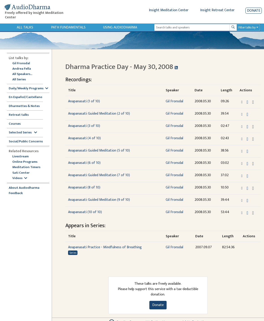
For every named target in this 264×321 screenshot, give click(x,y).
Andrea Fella (21, 68)
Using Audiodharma (120, 27)
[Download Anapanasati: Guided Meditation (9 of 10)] (247, 200)
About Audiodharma (24, 187)
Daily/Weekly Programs (28, 88)
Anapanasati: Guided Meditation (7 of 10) (99, 175)
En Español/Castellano (25, 97)
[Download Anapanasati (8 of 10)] (247, 188)
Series (72, 252)
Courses (15, 123)
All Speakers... (22, 74)
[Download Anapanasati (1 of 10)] (247, 102)
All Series (19, 79)
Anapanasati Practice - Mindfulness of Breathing (105, 247)
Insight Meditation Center (169, 10)
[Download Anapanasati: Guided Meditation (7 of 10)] (247, 176)
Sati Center (21, 172)
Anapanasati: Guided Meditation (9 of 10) (99, 200)
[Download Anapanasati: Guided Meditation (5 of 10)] (247, 151)
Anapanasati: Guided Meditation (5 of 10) (99, 151)
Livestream (20, 156)
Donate (253, 11)
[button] (242, 102)
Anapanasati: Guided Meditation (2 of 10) (99, 114)
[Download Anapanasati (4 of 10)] (247, 139)
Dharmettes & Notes (24, 106)
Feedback (16, 193)
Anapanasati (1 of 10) (84, 101)
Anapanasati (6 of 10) (84, 163)
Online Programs (24, 162)
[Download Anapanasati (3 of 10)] (247, 126)
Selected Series (23, 132)
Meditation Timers (26, 167)
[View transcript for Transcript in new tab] (253, 102)
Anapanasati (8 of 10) (84, 187)
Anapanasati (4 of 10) (84, 138)
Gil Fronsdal (21, 63)
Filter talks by (246, 27)
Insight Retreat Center (217, 10)
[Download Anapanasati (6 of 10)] (247, 163)
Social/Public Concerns (26, 141)
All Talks (25, 27)
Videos (19, 178)
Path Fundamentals (68, 27)
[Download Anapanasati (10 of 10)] (247, 213)
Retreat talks (19, 115)
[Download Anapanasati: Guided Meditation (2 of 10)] (247, 114)
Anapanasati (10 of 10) (85, 212)
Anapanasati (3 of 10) (84, 126)
